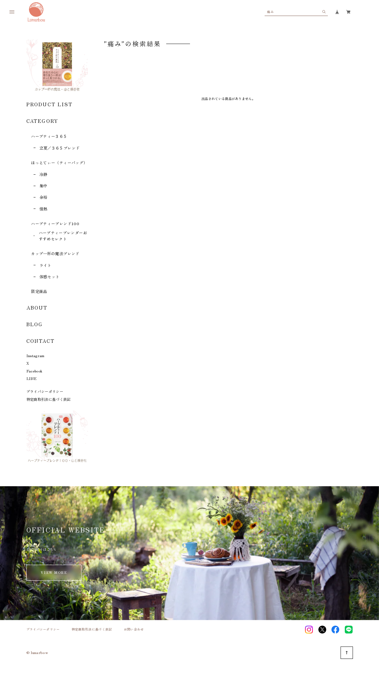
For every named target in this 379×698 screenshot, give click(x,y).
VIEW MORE (54, 572)
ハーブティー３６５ (49, 136)
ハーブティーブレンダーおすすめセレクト (63, 235)
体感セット (49, 276)
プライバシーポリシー (44, 391)
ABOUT (37, 307)
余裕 (43, 197)
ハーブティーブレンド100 (55, 223)
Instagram (35, 355)
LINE (31, 378)
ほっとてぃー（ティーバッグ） (59, 162)
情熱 (43, 208)
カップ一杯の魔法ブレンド (55, 253)
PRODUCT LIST (49, 104)
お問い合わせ (134, 629)
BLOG (34, 324)
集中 (43, 185)
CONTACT (40, 340)
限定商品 (39, 291)
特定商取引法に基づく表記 (48, 399)
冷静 (43, 174)
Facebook (34, 370)
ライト (45, 265)
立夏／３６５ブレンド (59, 148)
